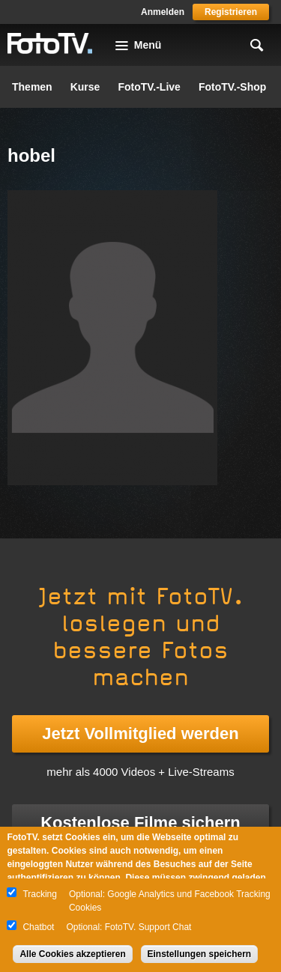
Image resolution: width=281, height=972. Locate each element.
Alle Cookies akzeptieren (72, 954)
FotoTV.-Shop (232, 87)
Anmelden (162, 12)
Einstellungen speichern (200, 954)
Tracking (39, 894)
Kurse (85, 87)
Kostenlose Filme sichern (140, 822)
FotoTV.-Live (149, 87)
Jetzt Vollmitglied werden (140, 733)
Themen (32, 87)
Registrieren (231, 12)
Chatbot (38, 927)
